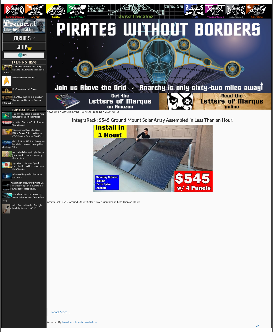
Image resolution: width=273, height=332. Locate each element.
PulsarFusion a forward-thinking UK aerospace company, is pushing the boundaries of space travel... (26, 185)
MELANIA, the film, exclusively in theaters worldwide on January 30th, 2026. (22, 100)
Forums (24, 38)
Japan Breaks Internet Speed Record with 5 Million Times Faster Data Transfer (28, 166)
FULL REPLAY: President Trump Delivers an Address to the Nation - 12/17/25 (23, 69)
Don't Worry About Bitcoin (24, 89)
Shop (24, 47)
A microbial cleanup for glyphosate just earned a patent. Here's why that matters (28, 155)
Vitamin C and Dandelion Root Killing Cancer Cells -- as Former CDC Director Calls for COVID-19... (28, 133)
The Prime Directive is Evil (23, 77)
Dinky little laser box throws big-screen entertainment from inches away (23, 197)
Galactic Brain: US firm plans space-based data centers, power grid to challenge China (23, 144)
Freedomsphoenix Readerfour (79, 322)
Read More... (60, 312)
